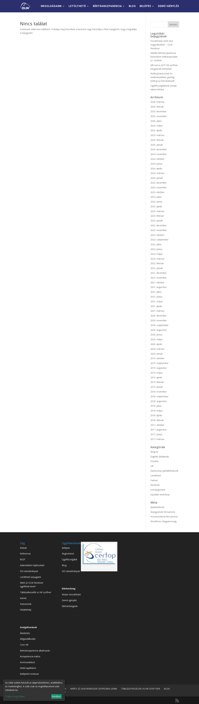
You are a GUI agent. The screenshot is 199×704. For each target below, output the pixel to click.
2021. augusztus (158, 287)
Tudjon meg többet (15, 696)
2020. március (157, 348)
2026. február (157, 106)
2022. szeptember (159, 239)
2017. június (156, 434)
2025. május (156, 125)
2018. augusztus (158, 401)
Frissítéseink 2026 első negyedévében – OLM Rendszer (161, 44)
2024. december (158, 149)
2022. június (156, 249)
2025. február (157, 139)
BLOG (132, 6)
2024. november (158, 154)
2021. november (158, 277)
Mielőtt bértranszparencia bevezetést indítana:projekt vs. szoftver (164, 57)
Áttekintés (25, 633)
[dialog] (34, 690)
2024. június (156, 163)
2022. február (157, 263)
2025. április (156, 130)
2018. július (156, 405)
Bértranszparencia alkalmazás (35, 650)
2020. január (156, 353)
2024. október (157, 158)
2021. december (158, 272)
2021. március (157, 310)
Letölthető (155, 475)
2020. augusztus (158, 329)
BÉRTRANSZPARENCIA (107, 6)
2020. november (158, 320)
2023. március (157, 211)
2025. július (156, 121)
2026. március (157, 101)
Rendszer (155, 484)
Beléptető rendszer (29, 673)
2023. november (158, 187)
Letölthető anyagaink (30, 577)
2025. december (158, 111)
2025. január (156, 144)
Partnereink (25, 604)
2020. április (156, 344)
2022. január (156, 268)
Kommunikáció (27, 662)
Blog (64, 565)
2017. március (157, 439)
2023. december (158, 182)
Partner (154, 480)
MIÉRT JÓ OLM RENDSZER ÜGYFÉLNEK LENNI (93, 688)
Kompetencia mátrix (30, 656)
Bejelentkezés (157, 507)
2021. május (156, 301)
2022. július (156, 244)
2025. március (157, 135)
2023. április (156, 206)
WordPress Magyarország (163, 521)
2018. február (157, 420)
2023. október (157, 192)
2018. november (158, 391)
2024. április (156, 168)
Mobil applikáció (28, 668)
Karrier (23, 598)
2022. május (156, 253)
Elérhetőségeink (70, 606)
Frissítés (154, 461)
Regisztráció (68, 553)
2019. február (157, 382)
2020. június (156, 334)
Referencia (25, 553)
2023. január (156, 220)
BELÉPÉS (145, 6)
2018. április (156, 415)
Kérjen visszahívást (71, 594)
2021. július (156, 291)
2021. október (157, 282)
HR (151, 466)
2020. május (156, 339)
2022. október (157, 234)
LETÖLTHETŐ (77, 6)
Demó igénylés (69, 600)
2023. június (156, 201)
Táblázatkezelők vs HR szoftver (35, 592)
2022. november (158, 230)
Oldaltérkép (25, 609)
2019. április (156, 377)
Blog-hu (154, 451)
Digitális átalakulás (159, 456)
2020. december (158, 315)
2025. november (158, 116)
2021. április (156, 306)
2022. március (157, 258)
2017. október (157, 424)
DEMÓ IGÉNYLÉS (168, 6)
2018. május (156, 410)
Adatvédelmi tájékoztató (32, 565)
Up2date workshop (159, 494)
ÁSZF (22, 559)
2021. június (156, 296)
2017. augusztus (158, 429)
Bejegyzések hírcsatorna (162, 511)
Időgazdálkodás (28, 638)
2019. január (156, 386)
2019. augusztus (158, 367)
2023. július (156, 196)
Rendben (56, 696)
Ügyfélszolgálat (69, 559)
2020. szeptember (159, 325)
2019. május (156, 372)
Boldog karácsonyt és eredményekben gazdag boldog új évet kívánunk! (162, 77)
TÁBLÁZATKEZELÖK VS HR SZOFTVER (140, 688)
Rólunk (23, 547)
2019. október (157, 358)
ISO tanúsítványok (29, 571)
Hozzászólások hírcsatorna (164, 516)
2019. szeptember (159, 363)
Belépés (66, 547)
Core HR (24, 644)
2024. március (157, 173)
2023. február (157, 215)
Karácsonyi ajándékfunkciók (164, 470)
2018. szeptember (159, 396)
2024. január (156, 177)
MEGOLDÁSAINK (51, 6)
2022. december (158, 225)
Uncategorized (157, 489)
